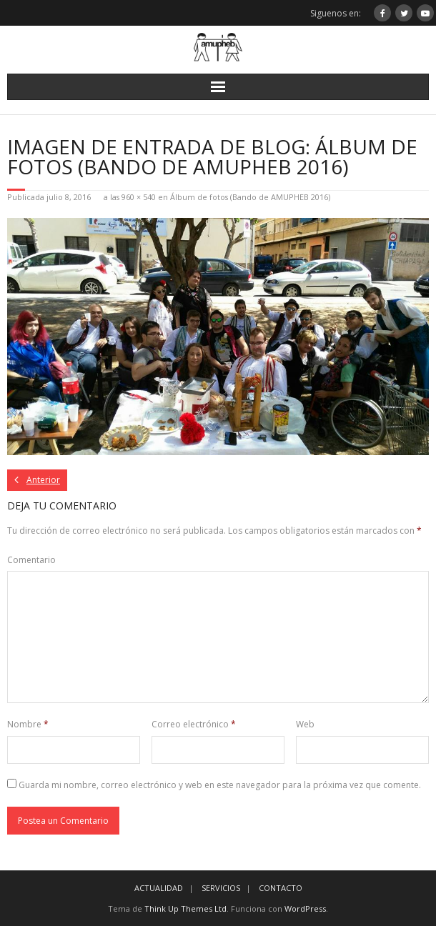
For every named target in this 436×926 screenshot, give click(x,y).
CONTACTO (280, 887)
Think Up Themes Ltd (185, 908)
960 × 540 (139, 196)
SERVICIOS (221, 887)
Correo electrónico (194, 724)
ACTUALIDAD (158, 887)
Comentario (31, 560)
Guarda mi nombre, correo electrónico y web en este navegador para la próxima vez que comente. (220, 785)
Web (305, 724)
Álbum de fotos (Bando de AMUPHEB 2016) (250, 196)
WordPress (305, 908)
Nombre (28, 724)
